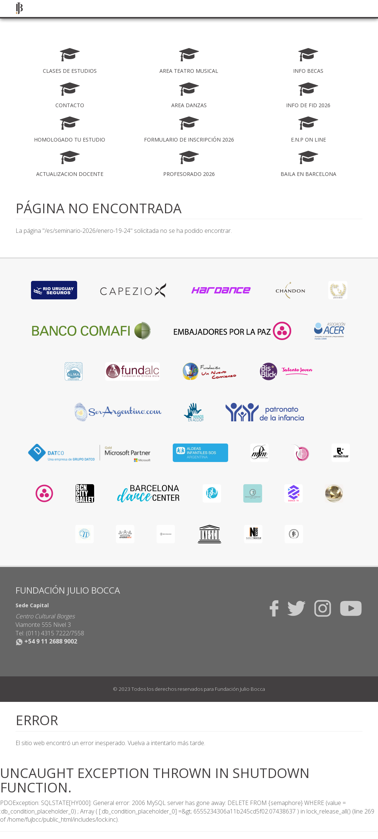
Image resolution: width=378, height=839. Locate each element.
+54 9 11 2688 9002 (46, 641)
